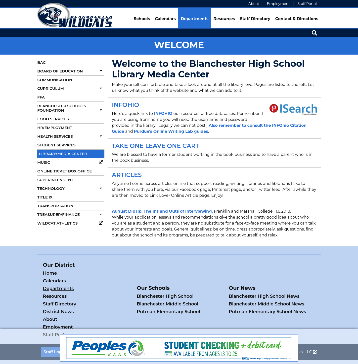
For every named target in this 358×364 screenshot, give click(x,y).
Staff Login (55, 321)
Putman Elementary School (168, 296)
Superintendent (55, 179)
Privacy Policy (138, 321)
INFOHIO (163, 113)
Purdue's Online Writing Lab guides (171, 131)
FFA (41, 97)
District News (102, 288)
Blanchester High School (165, 281)
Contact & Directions (296, 18)
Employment (278, 3)
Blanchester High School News (264, 281)
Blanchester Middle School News (266, 288)
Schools (142, 18)
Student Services (56, 145)
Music (70, 162)
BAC (41, 62)
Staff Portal (307, 3)
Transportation (55, 205)
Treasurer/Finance (70, 214)
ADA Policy (111, 321)
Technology (70, 188)
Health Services (70, 136)
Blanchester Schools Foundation (70, 108)
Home (50, 273)
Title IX (44, 197)
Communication (54, 79)
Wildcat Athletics (70, 223)
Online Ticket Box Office (64, 171)
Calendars (165, 18)
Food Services (53, 119)
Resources (224, 18)
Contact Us (83, 321)
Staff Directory (255, 18)
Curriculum (70, 88)
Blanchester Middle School (167, 288)
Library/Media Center (63, 153)
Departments (195, 18)
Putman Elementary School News (267, 296)
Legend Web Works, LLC (290, 321)
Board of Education (70, 71)
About (253, 3)
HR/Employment (54, 127)
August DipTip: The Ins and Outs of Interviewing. (162, 211)
